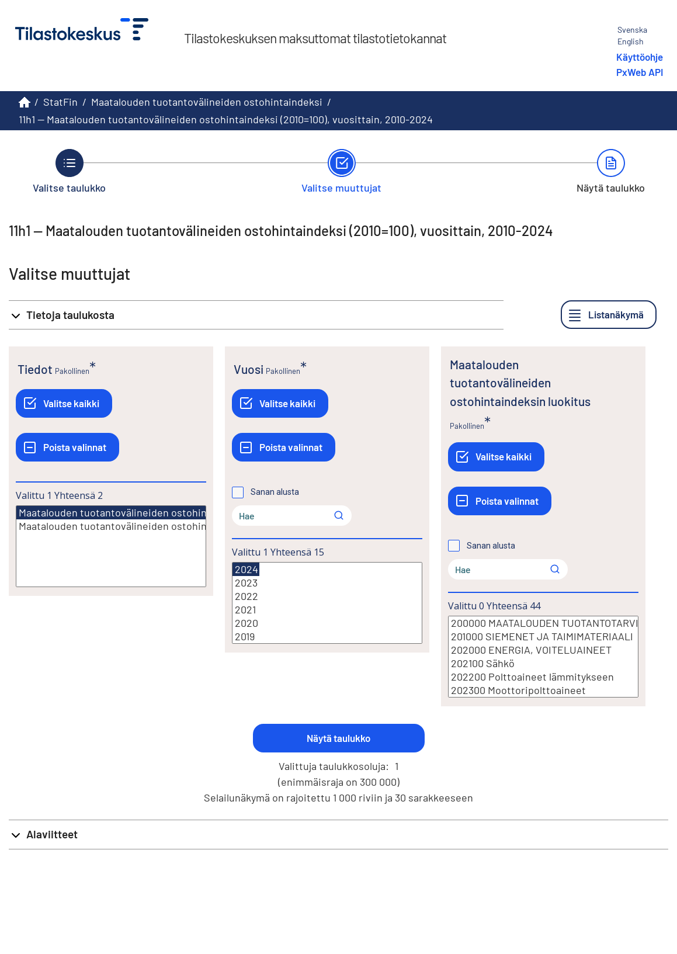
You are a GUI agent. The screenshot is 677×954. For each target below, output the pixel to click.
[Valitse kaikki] (64, 403)
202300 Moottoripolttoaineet (543, 690)
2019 (327, 636)
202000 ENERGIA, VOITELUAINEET (543, 650)
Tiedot (35, 369)
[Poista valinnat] (67, 447)
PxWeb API (639, 72)
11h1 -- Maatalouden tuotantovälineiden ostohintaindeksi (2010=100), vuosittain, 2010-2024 (226, 119)
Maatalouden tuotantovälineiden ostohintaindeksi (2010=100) (158, 512)
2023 (327, 582)
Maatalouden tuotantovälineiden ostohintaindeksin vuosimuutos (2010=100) (111, 526)
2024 (245, 569)
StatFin (60, 101)
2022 (327, 596)
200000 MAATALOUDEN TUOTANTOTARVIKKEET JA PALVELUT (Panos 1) (543, 623)
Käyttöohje (639, 57)
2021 (327, 609)
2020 (327, 623)
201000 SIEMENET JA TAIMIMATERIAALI (543, 636)
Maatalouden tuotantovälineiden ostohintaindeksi (206, 101)
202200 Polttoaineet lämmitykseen (543, 677)
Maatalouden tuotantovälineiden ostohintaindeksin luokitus (520, 382)
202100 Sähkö (543, 663)
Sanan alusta (275, 492)
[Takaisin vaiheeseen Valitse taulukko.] (69, 171)
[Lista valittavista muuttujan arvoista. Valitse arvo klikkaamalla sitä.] (111, 546)
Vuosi (248, 369)
